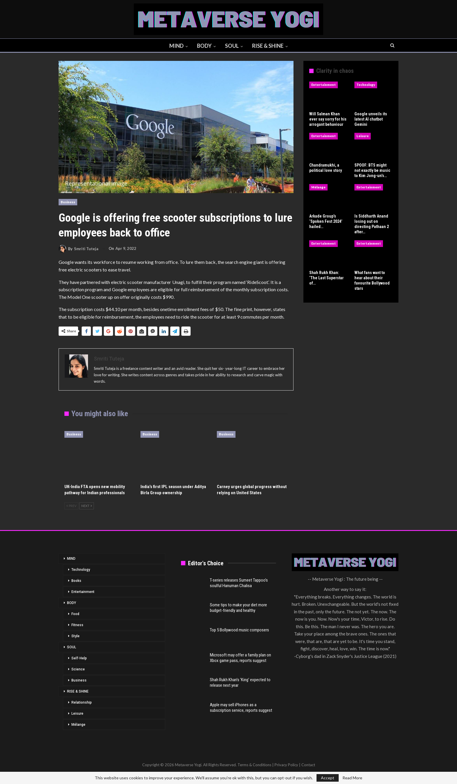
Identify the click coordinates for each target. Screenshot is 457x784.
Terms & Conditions (254, 764)
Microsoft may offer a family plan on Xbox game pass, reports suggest (240, 657)
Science (78, 669)
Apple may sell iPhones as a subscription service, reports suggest (241, 707)
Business (68, 202)
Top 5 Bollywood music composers (239, 630)
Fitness (77, 625)
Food (75, 614)
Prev (71, 506)
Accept (327, 777)
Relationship (81, 702)
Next (86, 506)
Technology (365, 84)
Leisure (362, 136)
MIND (175, 46)
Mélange (318, 187)
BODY (204, 46)
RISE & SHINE (269, 46)
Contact (308, 764)
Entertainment (323, 84)
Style (75, 636)
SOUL (232, 46)
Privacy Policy (286, 764)
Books (76, 581)
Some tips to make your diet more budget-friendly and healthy (238, 607)
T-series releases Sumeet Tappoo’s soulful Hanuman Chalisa (239, 583)
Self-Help (79, 658)
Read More (352, 778)
